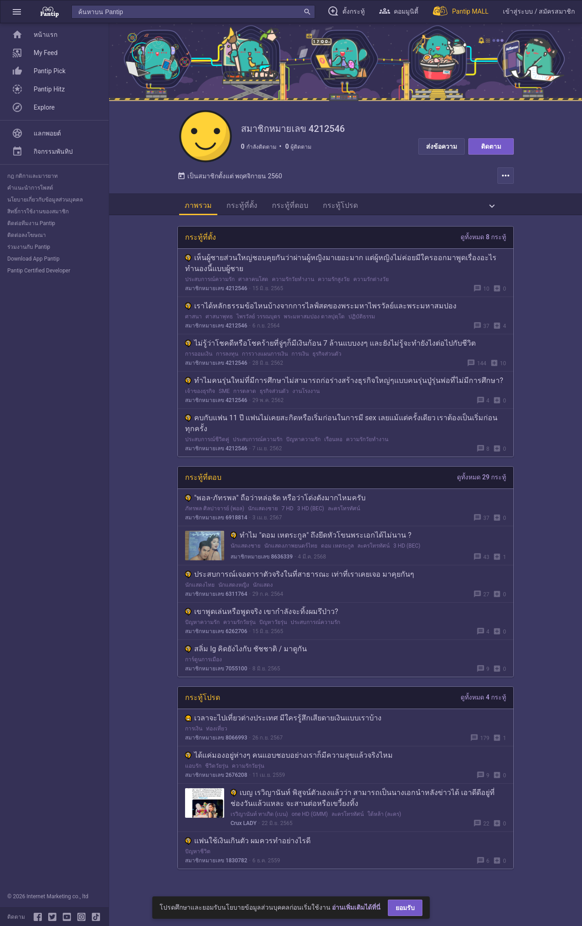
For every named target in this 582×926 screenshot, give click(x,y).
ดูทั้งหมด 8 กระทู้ (483, 239)
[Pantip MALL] (461, 11)
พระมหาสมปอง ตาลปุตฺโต (314, 319)
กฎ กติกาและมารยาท (32, 176)
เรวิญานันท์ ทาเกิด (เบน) (259, 816)
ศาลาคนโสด (253, 281)
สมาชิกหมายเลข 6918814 (216, 520)
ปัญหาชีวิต (198, 854)
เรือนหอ (333, 441)
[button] (16, 11)
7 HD (287, 511)
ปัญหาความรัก (303, 441)
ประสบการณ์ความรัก (210, 281)
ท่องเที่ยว (216, 731)
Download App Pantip (33, 259)
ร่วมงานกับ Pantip (28, 247)
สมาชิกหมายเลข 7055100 (216, 671)
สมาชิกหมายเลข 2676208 (216, 777)
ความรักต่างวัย (371, 281)
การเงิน (300, 356)
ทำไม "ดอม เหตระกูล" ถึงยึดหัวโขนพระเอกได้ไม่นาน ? (321, 537)
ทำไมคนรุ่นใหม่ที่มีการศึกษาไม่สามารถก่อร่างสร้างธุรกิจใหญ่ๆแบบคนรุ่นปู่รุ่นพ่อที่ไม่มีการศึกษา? (344, 382)
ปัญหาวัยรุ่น (273, 624)
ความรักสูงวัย (334, 281)
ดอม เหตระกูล (337, 548)
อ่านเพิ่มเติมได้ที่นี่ (356, 907)
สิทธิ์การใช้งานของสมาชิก (38, 211)
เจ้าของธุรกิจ (200, 393)
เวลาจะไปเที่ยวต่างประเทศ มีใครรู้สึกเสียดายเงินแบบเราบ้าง (283, 720)
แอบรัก (193, 768)
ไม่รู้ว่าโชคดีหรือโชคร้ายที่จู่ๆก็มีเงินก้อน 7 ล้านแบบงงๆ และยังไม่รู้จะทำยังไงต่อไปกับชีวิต (330, 345)
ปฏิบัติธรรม (361, 319)
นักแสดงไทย (200, 587)
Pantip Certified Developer (38, 270)
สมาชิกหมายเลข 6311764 (216, 596)
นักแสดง (263, 587)
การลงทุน (227, 356)
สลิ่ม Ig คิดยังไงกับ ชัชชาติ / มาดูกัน (246, 651)
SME (224, 393)
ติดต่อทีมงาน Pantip (31, 223)
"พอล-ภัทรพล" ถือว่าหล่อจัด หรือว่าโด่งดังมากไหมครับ (275, 500)
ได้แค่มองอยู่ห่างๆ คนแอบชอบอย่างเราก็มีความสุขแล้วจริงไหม (289, 757)
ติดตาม (491, 146)
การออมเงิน (198, 356)
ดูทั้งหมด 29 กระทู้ (481, 479)
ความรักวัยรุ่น (239, 624)
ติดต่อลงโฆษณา (26, 235)
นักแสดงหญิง (233, 587)
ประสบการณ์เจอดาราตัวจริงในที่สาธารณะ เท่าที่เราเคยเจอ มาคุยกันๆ (299, 576)
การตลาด (244, 393)
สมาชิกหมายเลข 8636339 (262, 559)
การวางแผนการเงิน (265, 356)
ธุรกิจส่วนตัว (326, 356)
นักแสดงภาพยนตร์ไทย (290, 548)
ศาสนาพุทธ (219, 319)
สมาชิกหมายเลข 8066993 (216, 740)
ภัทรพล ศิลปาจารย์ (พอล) (214, 511)
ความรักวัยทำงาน (293, 281)
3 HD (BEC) (310, 511)
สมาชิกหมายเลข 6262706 (216, 633)
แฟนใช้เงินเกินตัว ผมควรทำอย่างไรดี (248, 843)
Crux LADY (243, 825)
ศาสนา (193, 319)
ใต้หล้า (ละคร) (384, 816)
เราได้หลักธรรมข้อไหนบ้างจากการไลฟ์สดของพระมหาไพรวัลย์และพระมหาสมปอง (321, 308)
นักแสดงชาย (263, 511)
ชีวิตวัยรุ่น (216, 768)
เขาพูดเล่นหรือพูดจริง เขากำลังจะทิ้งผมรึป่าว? (261, 613)
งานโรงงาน (306, 393)
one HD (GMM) (309, 816)
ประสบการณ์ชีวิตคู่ (207, 441)
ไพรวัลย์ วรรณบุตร (258, 319)
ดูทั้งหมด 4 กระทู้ (483, 699)
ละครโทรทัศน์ (344, 511)
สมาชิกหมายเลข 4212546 (216, 290)
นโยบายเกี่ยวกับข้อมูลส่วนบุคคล (45, 199)
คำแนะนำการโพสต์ (30, 188)
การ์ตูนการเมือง (203, 662)
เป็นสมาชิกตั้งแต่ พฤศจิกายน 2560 (229, 178)
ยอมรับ (405, 907)
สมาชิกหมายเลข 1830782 (216, 863)
